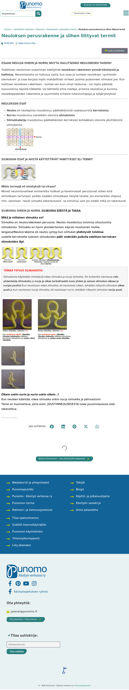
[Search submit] (38, 14)
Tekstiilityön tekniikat (23, 30)
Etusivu (7, 30)
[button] (52, 427)
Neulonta (40, 30)
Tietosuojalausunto (82, 686)
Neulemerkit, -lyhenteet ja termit (61, 30)
